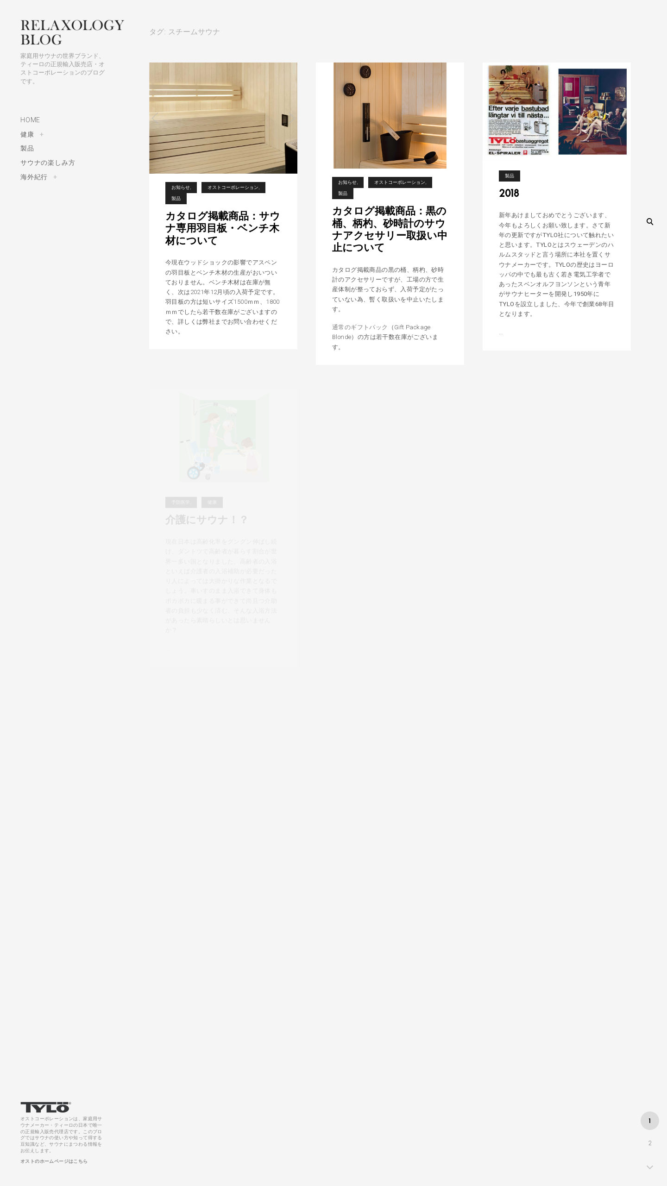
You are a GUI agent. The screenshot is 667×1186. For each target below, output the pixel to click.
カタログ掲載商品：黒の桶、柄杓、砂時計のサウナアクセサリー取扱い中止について (389, 229)
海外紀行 (34, 177)
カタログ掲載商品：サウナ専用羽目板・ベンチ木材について (222, 228)
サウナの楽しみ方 (47, 162)
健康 (27, 134)
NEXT (650, 1166)
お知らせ (180, 187)
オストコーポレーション (233, 187)
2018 (509, 199)
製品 (27, 148)
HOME (30, 120)
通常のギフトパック (360, 327)
